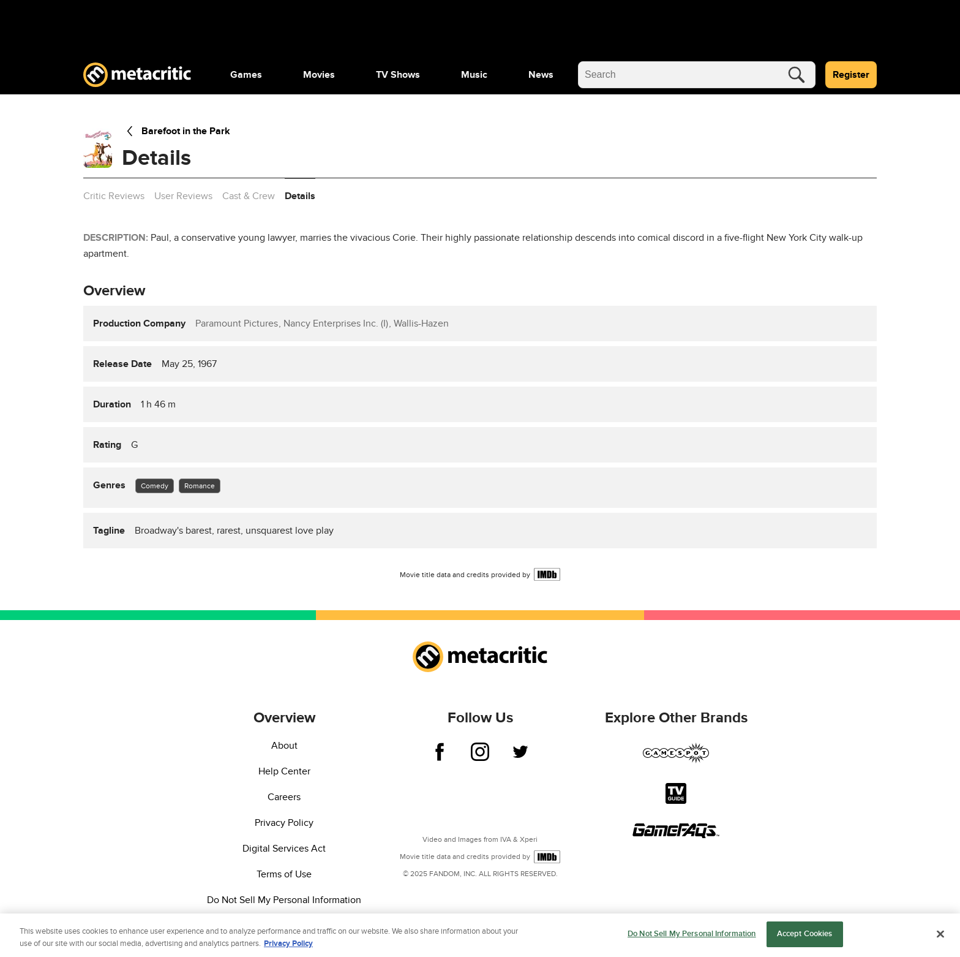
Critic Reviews (113, 196)
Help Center (284, 771)
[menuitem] (246, 75)
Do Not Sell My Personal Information (284, 900)
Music (474, 75)
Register (851, 75)
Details (300, 196)
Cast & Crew (248, 196)
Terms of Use (284, 874)
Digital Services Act (284, 848)
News (540, 75)
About (284, 746)
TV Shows (398, 75)
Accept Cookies (805, 935)
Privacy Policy (284, 823)
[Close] (940, 934)
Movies (319, 75)
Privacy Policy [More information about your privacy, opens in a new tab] (288, 945)
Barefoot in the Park (176, 131)
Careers (284, 797)
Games (246, 75)
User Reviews (183, 196)
